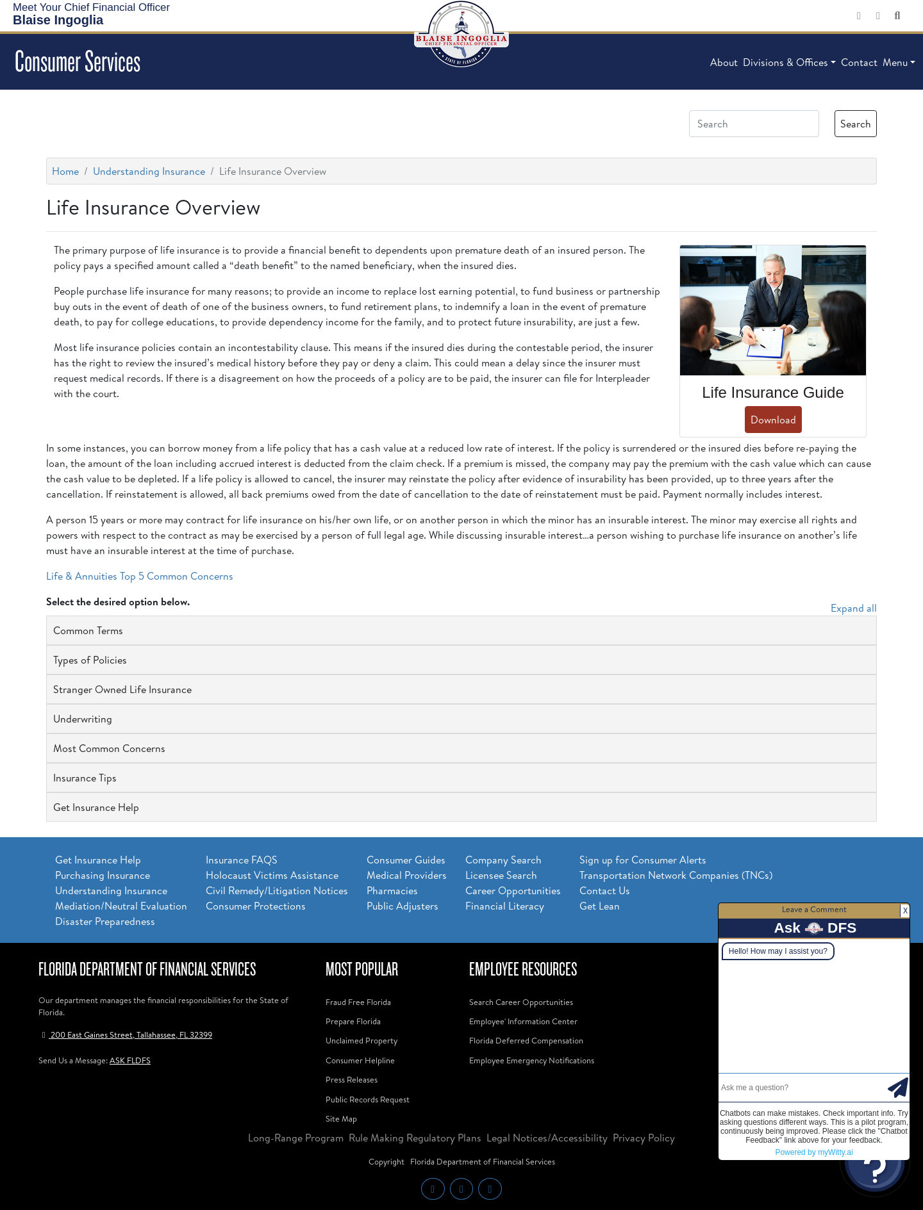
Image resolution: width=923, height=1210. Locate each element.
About (724, 62)
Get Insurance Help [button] (96, 807)
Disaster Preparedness (105, 921)
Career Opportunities (513, 890)
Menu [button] (895, 62)
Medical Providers (407, 875)
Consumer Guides (406, 860)
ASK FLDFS (130, 1060)
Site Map (341, 1118)
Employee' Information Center (523, 1021)
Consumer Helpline (360, 1060)
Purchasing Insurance (102, 875)
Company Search (503, 860)
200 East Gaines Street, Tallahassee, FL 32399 (125, 1034)
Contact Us (604, 890)
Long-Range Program (296, 1138)
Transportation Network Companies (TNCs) (675, 875)
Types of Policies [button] (90, 660)
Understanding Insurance (149, 171)
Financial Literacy (504, 906)
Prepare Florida (353, 1021)
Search (855, 124)
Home (65, 171)
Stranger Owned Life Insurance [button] (122, 689)
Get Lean (599, 906)
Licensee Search (501, 875)
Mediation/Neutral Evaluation (121, 906)
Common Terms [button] (88, 630)
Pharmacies (392, 890)
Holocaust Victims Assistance (272, 875)
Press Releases (352, 1079)
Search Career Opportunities (521, 1002)
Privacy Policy (644, 1138)
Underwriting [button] (82, 719)
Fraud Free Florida (358, 1002)
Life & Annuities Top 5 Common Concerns (139, 576)
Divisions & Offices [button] (785, 62)
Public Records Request (368, 1099)
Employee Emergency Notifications (531, 1060)
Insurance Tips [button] (85, 778)
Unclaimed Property (361, 1040)
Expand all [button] (854, 608)
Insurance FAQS (242, 860)
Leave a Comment (814, 909)
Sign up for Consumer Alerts (642, 860)
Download (773, 420)
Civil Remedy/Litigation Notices (277, 890)
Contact (859, 62)
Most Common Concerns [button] (109, 748)
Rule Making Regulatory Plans (415, 1138)
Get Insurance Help (98, 860)
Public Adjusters (402, 906)
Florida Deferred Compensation (526, 1040)
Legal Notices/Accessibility (547, 1138)
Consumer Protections (256, 906)
